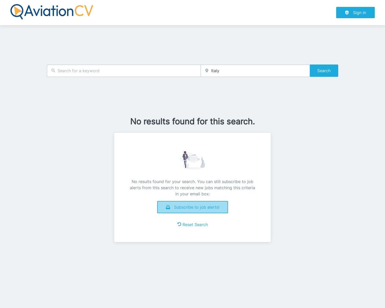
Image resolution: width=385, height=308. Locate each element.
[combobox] (124, 71)
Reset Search (192, 224)
